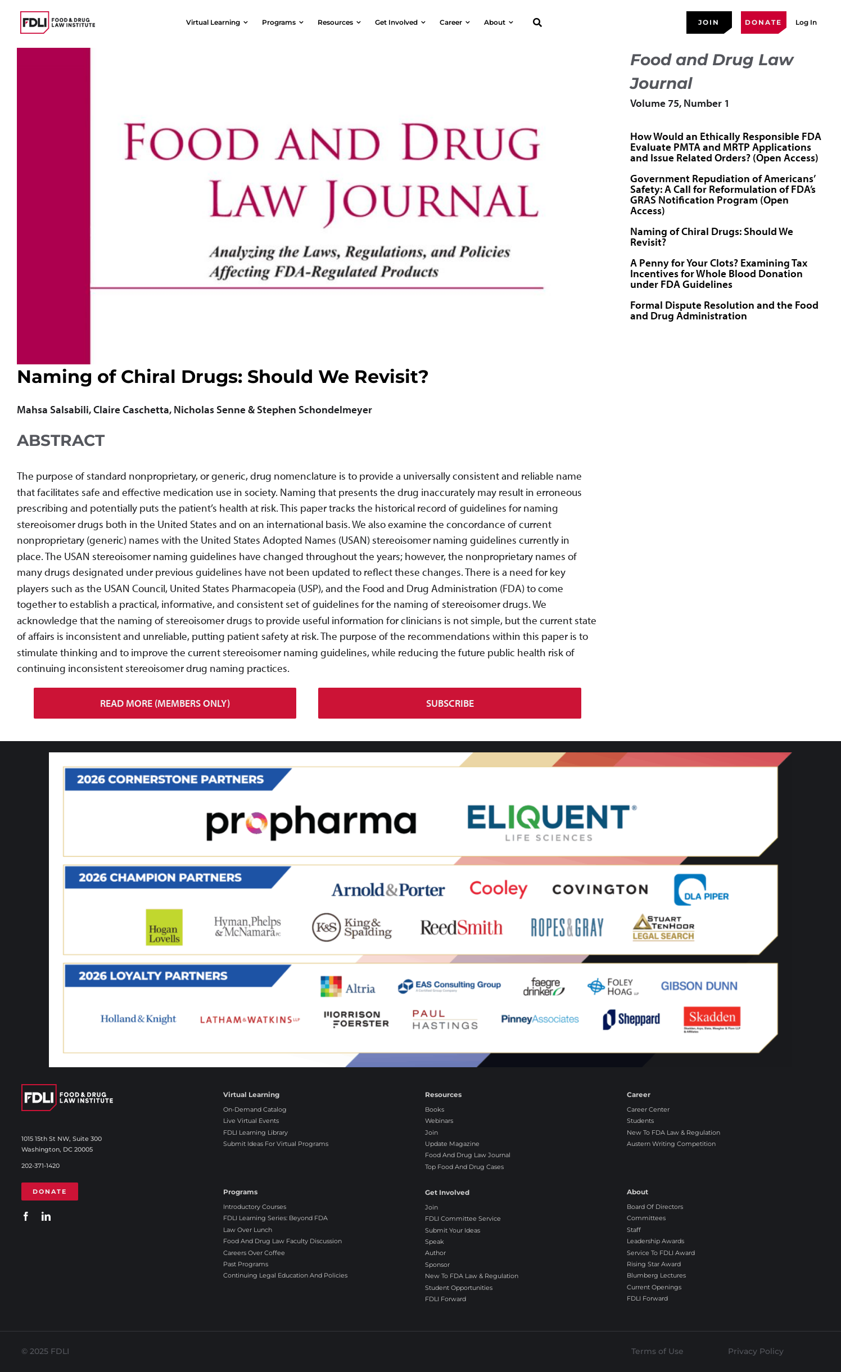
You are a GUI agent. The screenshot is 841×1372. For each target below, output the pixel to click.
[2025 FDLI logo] (57, 22)
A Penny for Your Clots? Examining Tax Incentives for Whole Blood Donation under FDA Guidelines (718, 273)
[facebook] (25, 1216)
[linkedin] (46, 1216)
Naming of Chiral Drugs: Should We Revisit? (711, 236)
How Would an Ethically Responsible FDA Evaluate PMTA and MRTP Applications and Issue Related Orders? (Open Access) (725, 146)
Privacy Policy (756, 1351)
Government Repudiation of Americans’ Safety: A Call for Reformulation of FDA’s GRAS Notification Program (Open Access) (723, 194)
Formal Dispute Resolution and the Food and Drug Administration (724, 310)
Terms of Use (657, 1351)
